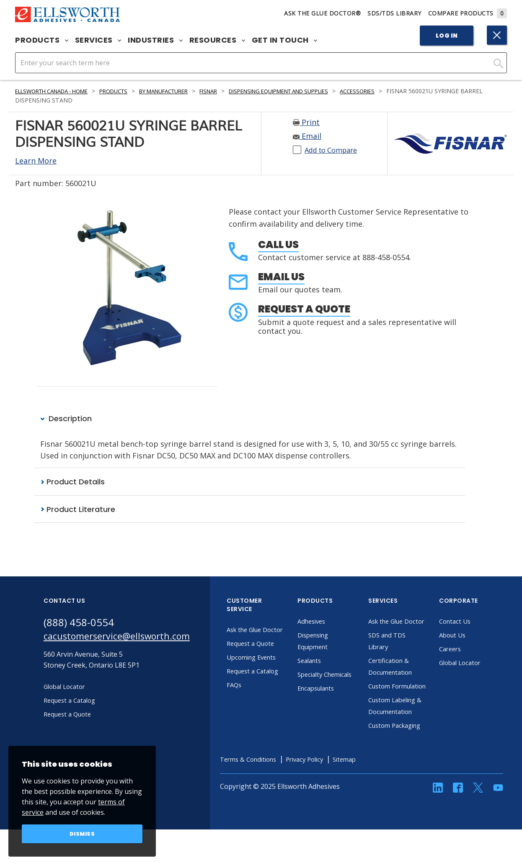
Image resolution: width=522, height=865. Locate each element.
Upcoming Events (269, 669)
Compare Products (467, 13)
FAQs (250, 696)
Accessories (403, 91)
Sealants (326, 660)
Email (307, 136)
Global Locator (477, 663)
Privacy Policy (328, 794)
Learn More (36, 161)
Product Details (72, 482)
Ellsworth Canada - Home (57, 91)
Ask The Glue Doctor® (322, 13)
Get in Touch (285, 40)
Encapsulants (333, 700)
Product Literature (77, 509)
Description (66, 418)
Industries (155, 40)
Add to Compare (334, 150)
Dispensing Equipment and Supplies (314, 91)
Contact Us (471, 621)
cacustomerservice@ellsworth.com (124, 638)
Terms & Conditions (266, 794)
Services (98, 40)
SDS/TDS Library (394, 13)
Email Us (281, 277)
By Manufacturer (184, 91)
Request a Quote (304, 309)
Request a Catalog (270, 683)
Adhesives (328, 621)
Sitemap (371, 794)
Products (41, 40)
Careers (466, 649)
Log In (447, 35)
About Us (468, 635)
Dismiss (82, 833)
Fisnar (235, 91)
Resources (217, 40)
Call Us (278, 244)
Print (306, 122)
